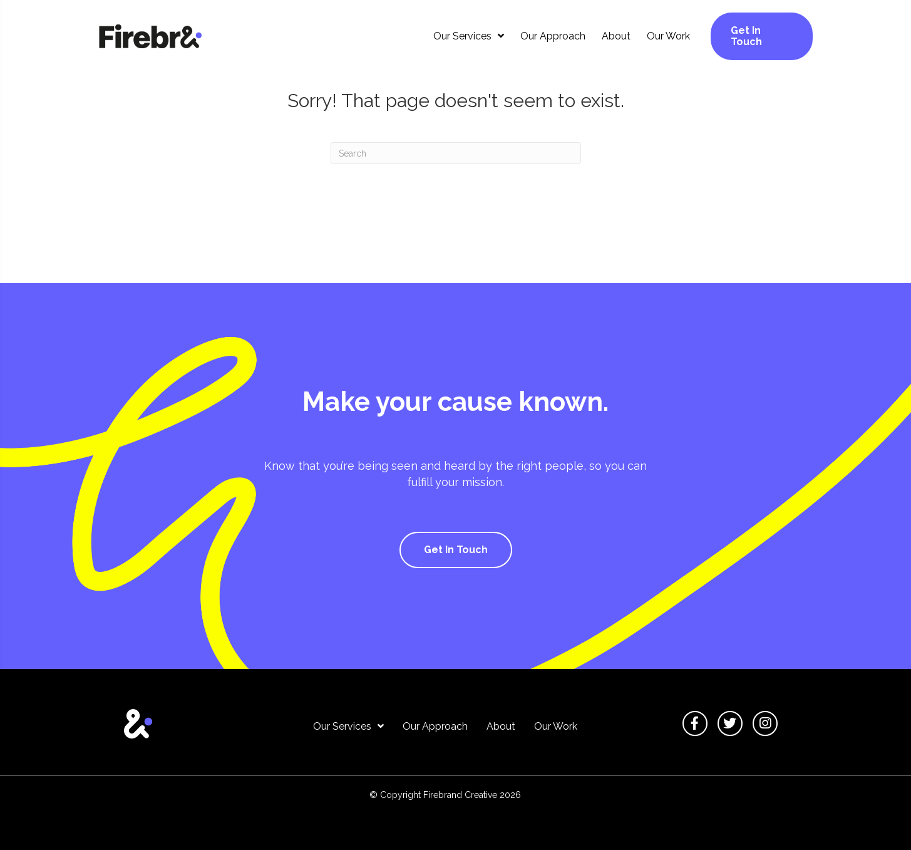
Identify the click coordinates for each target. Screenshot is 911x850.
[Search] (456, 153)
